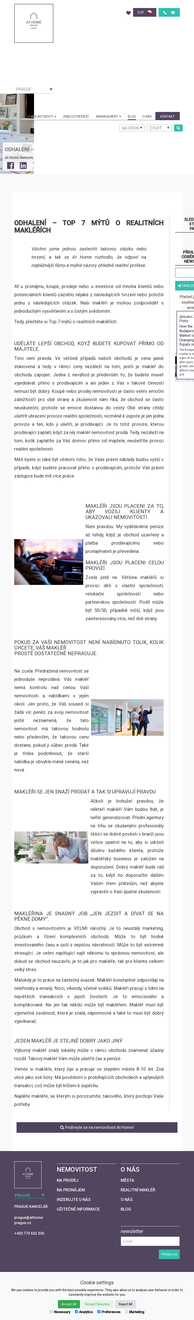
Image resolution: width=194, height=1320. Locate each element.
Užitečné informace (78, 1209)
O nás (147, 116)
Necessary (60, 1312)
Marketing (134, 1312)
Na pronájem (71, 1189)
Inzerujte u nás (74, 1199)
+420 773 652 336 (29, 1233)
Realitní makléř (138, 1189)
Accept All (69, 1304)
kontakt (167, 116)
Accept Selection (97, 1304)
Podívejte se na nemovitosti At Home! (97, 1127)
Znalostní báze (76, 116)
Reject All (125, 1304)
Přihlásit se (169, 1254)
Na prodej (67, 1180)
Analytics (84, 1312)
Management (108, 116)
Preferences (108, 1312)
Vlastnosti (45, 116)
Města (127, 1180)
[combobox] (33, 89)
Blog (132, 116)
